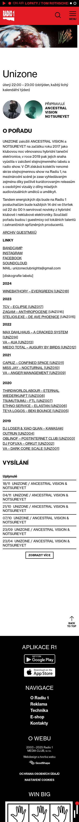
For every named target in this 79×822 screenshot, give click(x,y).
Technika (39, 710)
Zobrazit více (39, 555)
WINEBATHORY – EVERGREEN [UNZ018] (36, 291)
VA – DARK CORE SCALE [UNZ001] (31, 448)
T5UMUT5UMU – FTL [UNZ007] (28, 401)
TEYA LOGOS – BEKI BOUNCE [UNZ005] (36, 411)
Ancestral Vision (56, 110)
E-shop (37, 716)
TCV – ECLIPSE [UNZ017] (23, 307)
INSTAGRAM (13, 253)
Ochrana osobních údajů (39, 773)
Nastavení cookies (40, 780)
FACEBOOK (12, 258)
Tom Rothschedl (57, 3)
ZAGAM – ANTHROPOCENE (25, 312)
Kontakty (39, 723)
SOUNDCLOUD (15, 263)
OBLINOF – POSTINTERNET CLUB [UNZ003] (39, 438)
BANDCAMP (12, 248)
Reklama (38, 704)
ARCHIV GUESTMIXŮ (19, 232)
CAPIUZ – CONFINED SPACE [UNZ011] (33, 363)
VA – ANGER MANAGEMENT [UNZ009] (34, 373)
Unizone (20, 483)
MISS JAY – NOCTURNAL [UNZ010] (31, 368)
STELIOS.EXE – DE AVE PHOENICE (31, 317)
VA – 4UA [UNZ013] (18, 342)
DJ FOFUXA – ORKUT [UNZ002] (28, 443)
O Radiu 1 (39, 697)
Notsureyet (57, 116)
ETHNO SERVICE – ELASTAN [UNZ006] (35, 406)
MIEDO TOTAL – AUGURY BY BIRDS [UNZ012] (39, 347)
